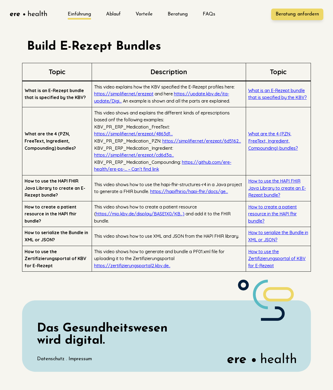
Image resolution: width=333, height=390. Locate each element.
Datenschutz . (52, 359)
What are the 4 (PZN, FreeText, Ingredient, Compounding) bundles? (273, 141)
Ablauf (113, 14)
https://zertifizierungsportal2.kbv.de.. (132, 265)
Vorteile (144, 14)
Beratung (178, 14)
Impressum (80, 359)
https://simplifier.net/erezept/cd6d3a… (134, 155)
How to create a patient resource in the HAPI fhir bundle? (272, 214)
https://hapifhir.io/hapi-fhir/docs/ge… (189, 191)
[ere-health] (28, 14)
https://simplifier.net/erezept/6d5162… (201, 141)
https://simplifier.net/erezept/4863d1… (133, 134)
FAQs (209, 14)
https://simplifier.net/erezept (124, 94)
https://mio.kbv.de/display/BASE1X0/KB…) (140, 214)
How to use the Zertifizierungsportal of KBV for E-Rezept (277, 258)
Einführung (79, 14)
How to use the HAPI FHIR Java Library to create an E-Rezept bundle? (277, 188)
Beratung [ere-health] (297, 14)
